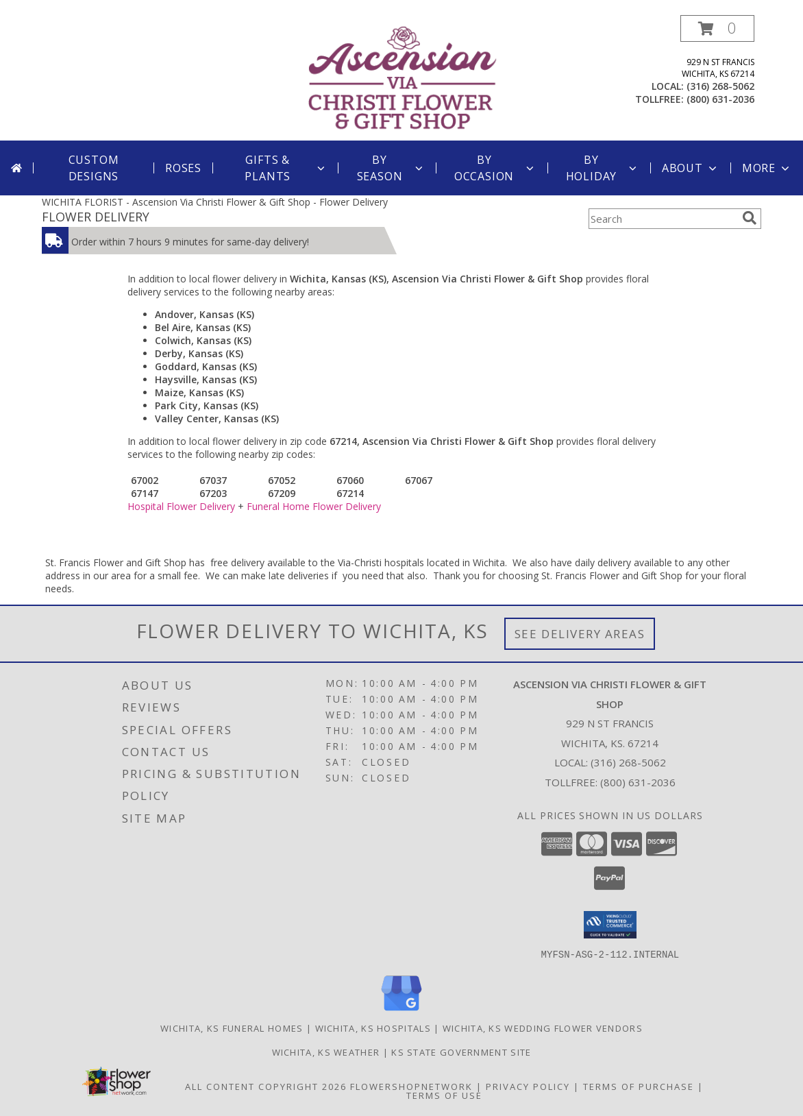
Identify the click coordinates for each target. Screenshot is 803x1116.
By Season (391, 168)
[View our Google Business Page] (401, 1010)
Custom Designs (94, 168)
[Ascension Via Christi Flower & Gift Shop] (403, 77)
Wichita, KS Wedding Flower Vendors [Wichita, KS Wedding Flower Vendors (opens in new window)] (543, 1027)
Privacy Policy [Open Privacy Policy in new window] (528, 1086)
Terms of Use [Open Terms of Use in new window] (444, 1095)
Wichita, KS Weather (326, 1051)
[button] (717, 28)
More (767, 167)
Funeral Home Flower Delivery (314, 506)
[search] (750, 218)
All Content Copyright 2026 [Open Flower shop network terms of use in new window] (266, 1086)
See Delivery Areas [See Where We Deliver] (580, 634)
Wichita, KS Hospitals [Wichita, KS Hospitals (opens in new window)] (373, 1027)
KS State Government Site (461, 1051)
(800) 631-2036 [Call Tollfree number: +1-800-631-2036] (638, 782)
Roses (183, 167)
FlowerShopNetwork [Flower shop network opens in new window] (411, 1086)
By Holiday (602, 168)
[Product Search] (662, 218)
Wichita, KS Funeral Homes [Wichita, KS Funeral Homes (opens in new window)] (232, 1027)
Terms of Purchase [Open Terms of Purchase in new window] (638, 1086)
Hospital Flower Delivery (181, 506)
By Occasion (495, 168)
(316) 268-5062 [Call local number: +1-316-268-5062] (720, 86)
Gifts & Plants (286, 168)
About (690, 167)
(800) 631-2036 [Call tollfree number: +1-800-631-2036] (720, 99)
